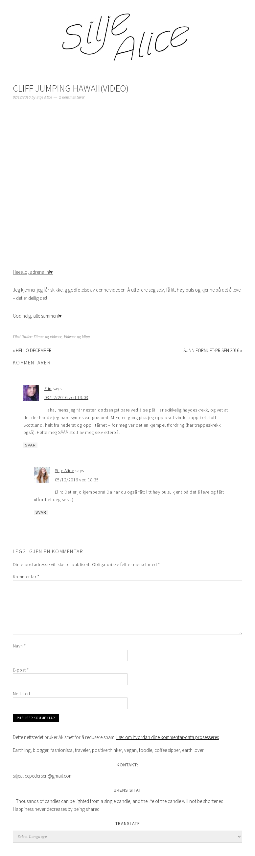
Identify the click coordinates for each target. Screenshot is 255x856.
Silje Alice (127, 34)
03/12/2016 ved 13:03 (66, 397)
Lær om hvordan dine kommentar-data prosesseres (167, 737)
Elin (48, 388)
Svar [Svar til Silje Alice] (40, 512)
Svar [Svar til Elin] (30, 445)
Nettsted (21, 694)
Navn (19, 646)
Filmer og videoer (48, 337)
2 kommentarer (72, 97)
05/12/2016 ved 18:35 (77, 480)
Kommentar (26, 577)
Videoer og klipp (77, 337)
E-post (21, 670)
